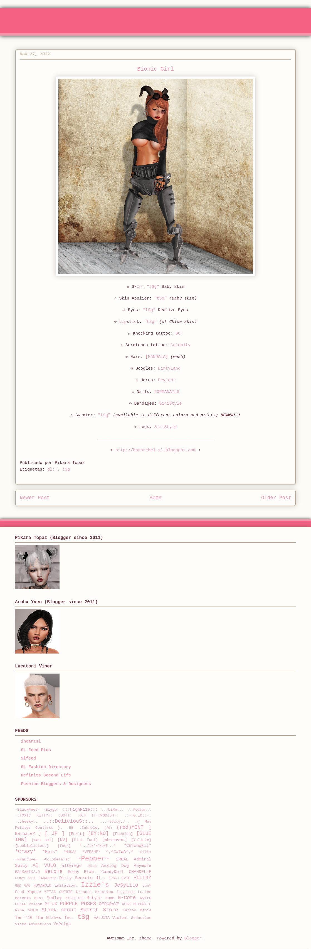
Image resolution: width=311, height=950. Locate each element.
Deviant (167, 380)
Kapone (34, 892)
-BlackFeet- (27, 810)
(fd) (108, 828)
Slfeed (28, 758)
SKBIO (33, 910)
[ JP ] (55, 833)
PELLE (20, 904)
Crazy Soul (25, 878)
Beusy (73, 872)
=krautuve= (26, 859)
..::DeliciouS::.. (68, 821)
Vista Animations (33, 924)
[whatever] (114, 840)
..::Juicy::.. (114, 822)
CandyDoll (112, 872)
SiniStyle (170, 403)
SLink (48, 910)
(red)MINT (130, 827)
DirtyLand (169, 368)
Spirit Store (99, 910)
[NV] (63, 840)
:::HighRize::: (80, 809)
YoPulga (62, 924)
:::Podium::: (139, 810)
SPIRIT (68, 910)
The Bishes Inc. (55, 918)
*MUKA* (70, 852)
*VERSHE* (91, 852)
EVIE (125, 878)
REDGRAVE (109, 904)
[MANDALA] (156, 357)
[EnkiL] (77, 834)
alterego (72, 866)
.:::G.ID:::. (137, 815)
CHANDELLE (140, 872)
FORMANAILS (166, 392)
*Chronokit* (137, 845)
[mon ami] (43, 840)
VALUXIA (102, 918)
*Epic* (49, 852)
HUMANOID (42, 886)
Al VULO (44, 865)
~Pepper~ (93, 858)
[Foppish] (123, 834)
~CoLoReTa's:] (57, 859)
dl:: (52, 469)
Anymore (142, 866)
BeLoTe (54, 871)
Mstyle (94, 898)
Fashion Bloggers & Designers (56, 784)
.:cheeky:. (26, 822)
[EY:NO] (98, 833)
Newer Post (35, 498)
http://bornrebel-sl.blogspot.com (155, 450)
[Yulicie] (141, 840)
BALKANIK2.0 (27, 872)
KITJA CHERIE (59, 892)
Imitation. (66, 886)
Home (155, 498)
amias (92, 866)
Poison (35, 904)
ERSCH (114, 878)
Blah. (90, 872)
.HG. (71, 828)
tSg (66, 469)
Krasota (84, 892)
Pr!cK (51, 904)
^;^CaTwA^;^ (120, 852)
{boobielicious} (32, 846)
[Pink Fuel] (84, 840)
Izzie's (95, 885)
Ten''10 (24, 918)
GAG (27, 886)
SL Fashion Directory (46, 767)
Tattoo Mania (137, 910)
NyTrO (145, 898)
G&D (18, 886)
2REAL (122, 859)
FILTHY (142, 877)
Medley (54, 898)
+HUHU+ (145, 852)
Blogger (193, 938)
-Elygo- (51, 810)
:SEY (82, 816)
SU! (179, 333)
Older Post (276, 498)
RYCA (19, 910)
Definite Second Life (46, 775)
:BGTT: (65, 815)
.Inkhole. (89, 828)
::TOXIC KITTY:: (34, 815)
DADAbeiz (47, 878)
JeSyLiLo (126, 885)
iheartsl (31, 741)
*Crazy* (25, 851)
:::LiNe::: (112, 810)
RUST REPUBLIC (136, 904)
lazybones (126, 892)
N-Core (127, 897)
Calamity (181, 345)
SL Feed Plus (36, 750)
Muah (109, 898)
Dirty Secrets (75, 878)
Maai (38, 898)
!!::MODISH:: (104, 815)
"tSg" (153, 286)
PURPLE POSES (78, 904)
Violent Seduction (131, 918)
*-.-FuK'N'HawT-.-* (98, 846)
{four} (64, 846)
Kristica (104, 892)
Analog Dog (115, 866)
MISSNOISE (74, 898)
